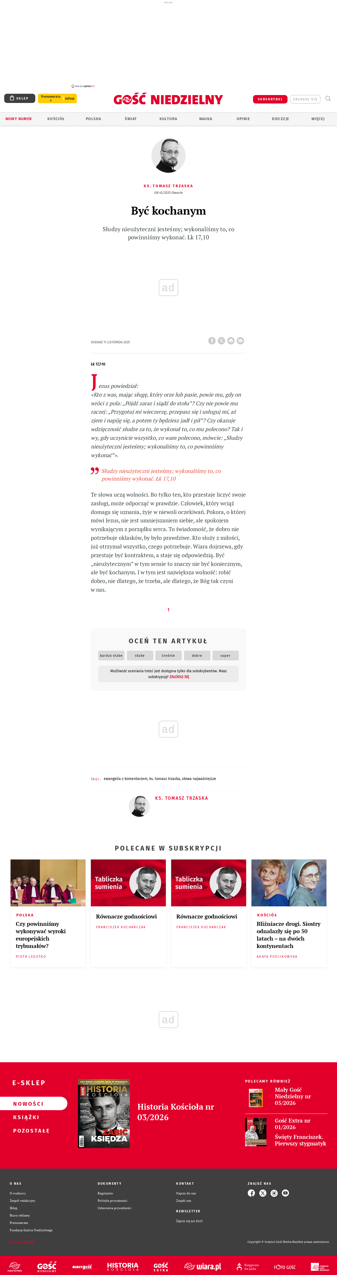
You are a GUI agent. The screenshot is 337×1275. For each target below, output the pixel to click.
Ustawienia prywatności (114, 1205)
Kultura (168, 116)
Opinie (243, 116)
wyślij (241, 336)
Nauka (205, 116)
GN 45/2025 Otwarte (168, 190)
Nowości (25, 1101)
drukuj (232, 336)
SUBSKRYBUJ (270, 96)
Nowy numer (19, 116)
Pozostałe (25, 1127)
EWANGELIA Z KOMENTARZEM (125, 776)
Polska (93, 116)
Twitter (222, 336)
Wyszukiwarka (328, 96)
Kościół (56, 116)
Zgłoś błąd (22, 1239)
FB (213, 336)
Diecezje (280, 116)
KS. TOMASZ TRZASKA (164, 776)
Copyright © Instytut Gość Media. (269, 1239)
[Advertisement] (168, 44)
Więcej (318, 116)
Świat (131, 116)
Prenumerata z (51, 95)
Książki (25, 1114)
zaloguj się (305, 96)
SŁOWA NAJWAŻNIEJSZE (199, 776)
